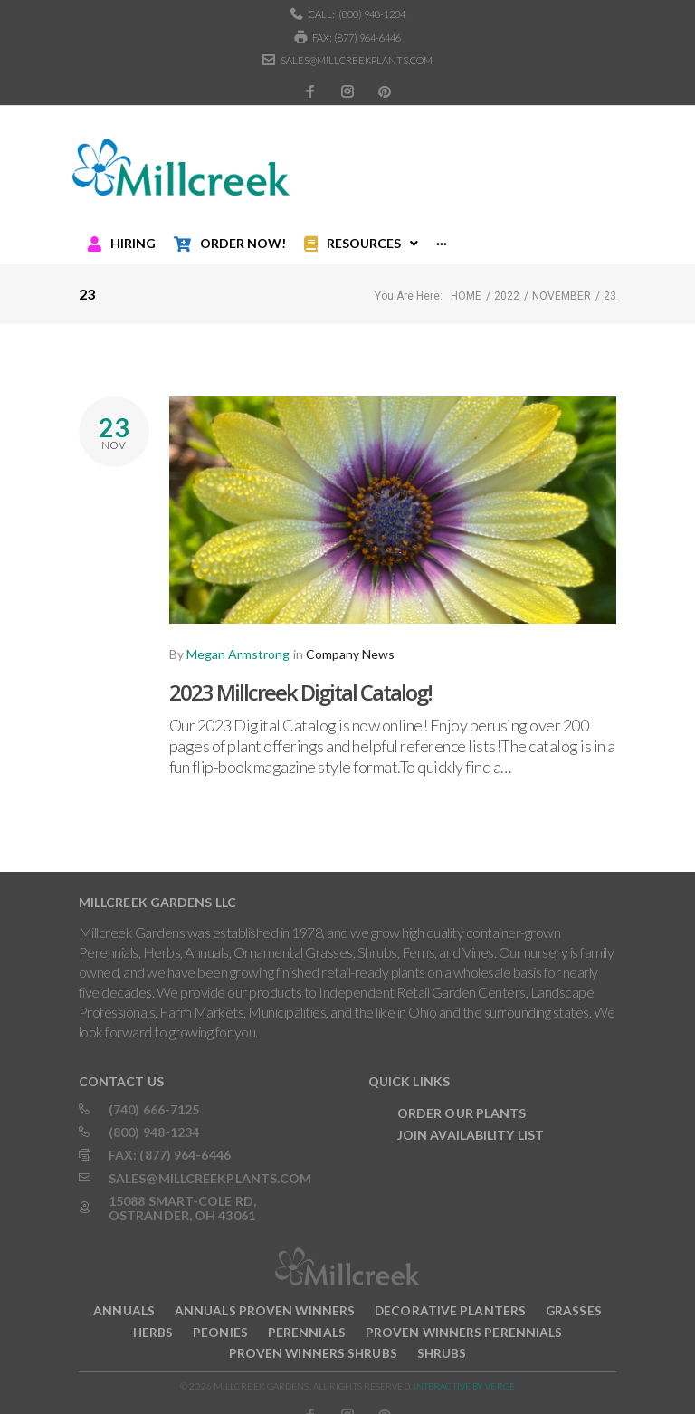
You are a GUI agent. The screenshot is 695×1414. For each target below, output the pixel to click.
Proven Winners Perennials (464, 1315)
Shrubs (442, 1337)
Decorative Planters (450, 1294)
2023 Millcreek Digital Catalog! (300, 676)
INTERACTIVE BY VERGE (464, 1369)
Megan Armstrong (238, 637)
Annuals (124, 1294)
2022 (506, 279)
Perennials (307, 1315)
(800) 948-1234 (371, 14)
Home (466, 279)
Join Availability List (470, 1118)
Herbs (153, 1315)
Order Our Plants (462, 1096)
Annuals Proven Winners (265, 1294)
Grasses (574, 1294)
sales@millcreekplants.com (357, 60)
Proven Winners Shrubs (313, 1337)
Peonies (220, 1315)
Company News (350, 637)
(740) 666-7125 (154, 1093)
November (561, 279)
